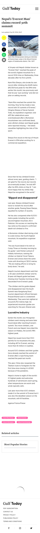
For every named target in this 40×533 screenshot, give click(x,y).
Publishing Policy (10, 518)
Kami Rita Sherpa (8, 417)
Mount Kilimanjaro (8, 422)
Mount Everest (22, 417)
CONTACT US (8, 512)
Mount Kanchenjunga (24, 422)
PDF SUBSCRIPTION (10, 508)
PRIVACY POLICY (9, 515)
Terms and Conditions (12, 521)
